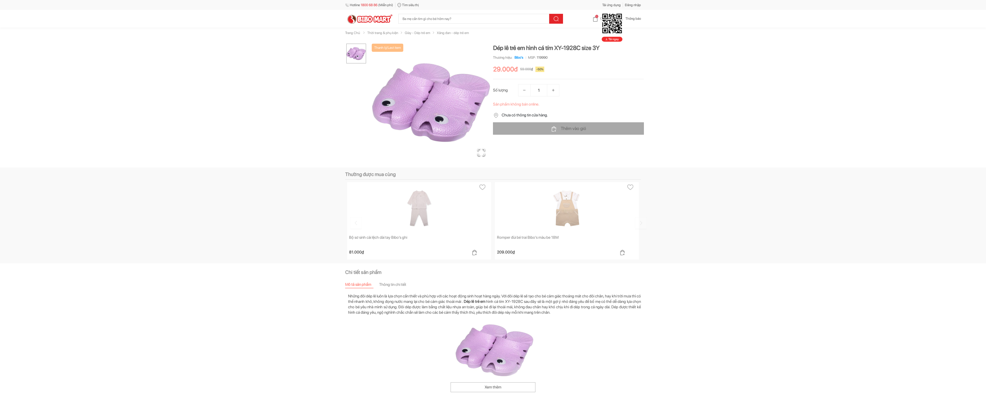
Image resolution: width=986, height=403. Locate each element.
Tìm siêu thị (408, 5)
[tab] (362, 284)
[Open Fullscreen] (481, 152)
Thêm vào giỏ (568, 129)
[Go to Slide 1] (356, 53)
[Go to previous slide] (346, 223)
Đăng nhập (633, 5)
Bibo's (517, 57)
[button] (431, 103)
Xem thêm (493, 387)
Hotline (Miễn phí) (369, 5)
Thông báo (629, 18)
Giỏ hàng (602, 18)
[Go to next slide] (642, 223)
